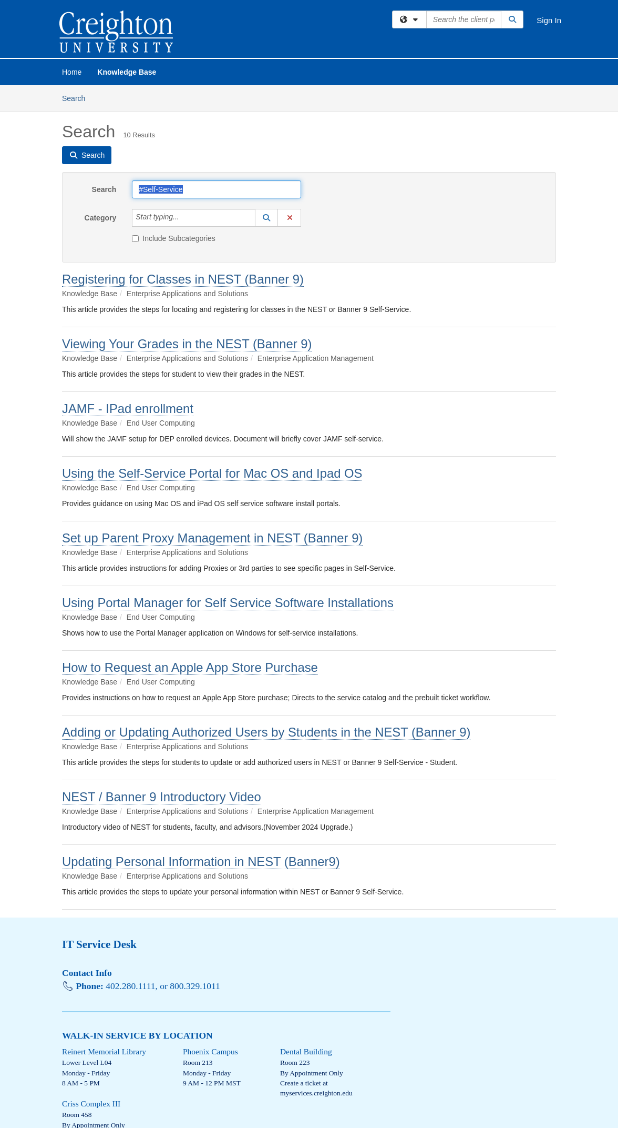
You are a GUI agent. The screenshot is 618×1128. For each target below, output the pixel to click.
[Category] (185, 218)
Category (101, 218)
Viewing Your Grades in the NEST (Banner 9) (187, 344)
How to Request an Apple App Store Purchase (190, 667)
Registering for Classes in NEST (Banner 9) (183, 279)
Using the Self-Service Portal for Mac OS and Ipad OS (212, 473)
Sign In (549, 20)
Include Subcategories (173, 238)
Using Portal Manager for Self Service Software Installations (228, 603)
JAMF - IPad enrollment (127, 408)
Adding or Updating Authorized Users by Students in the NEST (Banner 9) (266, 732)
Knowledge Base (126, 72)
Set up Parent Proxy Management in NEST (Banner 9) (212, 538)
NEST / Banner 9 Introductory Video (161, 797)
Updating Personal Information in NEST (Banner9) (201, 861)
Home (71, 72)
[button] (266, 218)
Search (77, 98)
